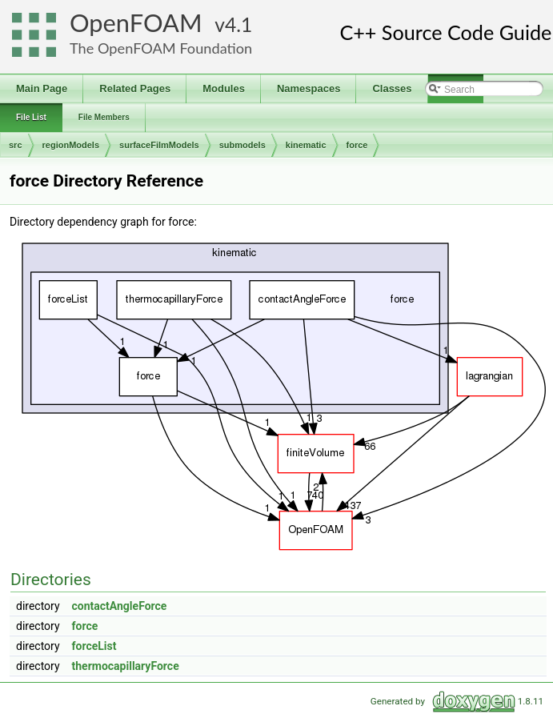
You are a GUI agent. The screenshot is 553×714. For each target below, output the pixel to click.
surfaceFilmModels (159, 145)
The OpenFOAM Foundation (161, 48)
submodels (242, 145)
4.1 (238, 24)
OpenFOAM (136, 23)
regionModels (71, 145)
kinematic (306, 145)
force (357, 145)
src (15, 145)
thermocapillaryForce (125, 666)
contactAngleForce (119, 606)
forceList (94, 646)
